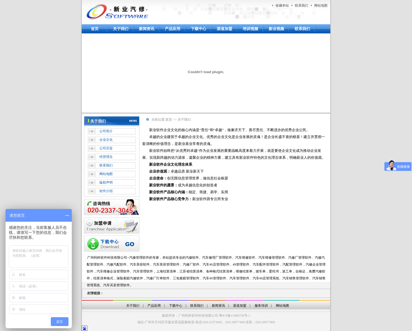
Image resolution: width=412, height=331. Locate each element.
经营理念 (106, 157)
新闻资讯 (146, 29)
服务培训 (261, 306)
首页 (95, 29)
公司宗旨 (106, 148)
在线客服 (111, 207)
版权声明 (106, 182)
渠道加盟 (224, 29)
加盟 (111, 226)
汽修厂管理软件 (299, 257)
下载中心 (198, 29)
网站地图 (321, 5)
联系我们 (301, 5)
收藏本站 (282, 5)
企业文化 (106, 140)
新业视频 (276, 29)
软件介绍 (106, 191)
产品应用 (172, 29)
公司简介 (106, 131)
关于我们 (120, 29)
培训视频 (250, 29)
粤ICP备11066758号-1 (234, 315)
